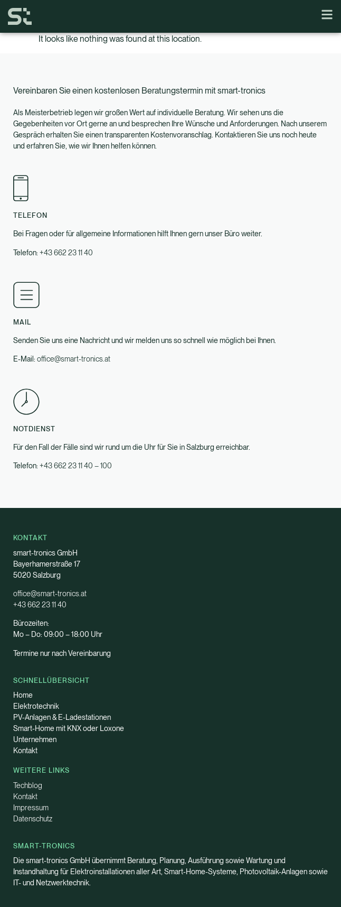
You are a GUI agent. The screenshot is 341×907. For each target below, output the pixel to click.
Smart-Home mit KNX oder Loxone (68, 728)
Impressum (31, 807)
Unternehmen (34, 739)
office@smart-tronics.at (73, 359)
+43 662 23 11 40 (66, 252)
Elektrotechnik (36, 706)
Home (23, 695)
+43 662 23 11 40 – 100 (76, 465)
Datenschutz (32, 819)
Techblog (27, 785)
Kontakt (25, 750)
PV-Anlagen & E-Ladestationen (62, 717)
